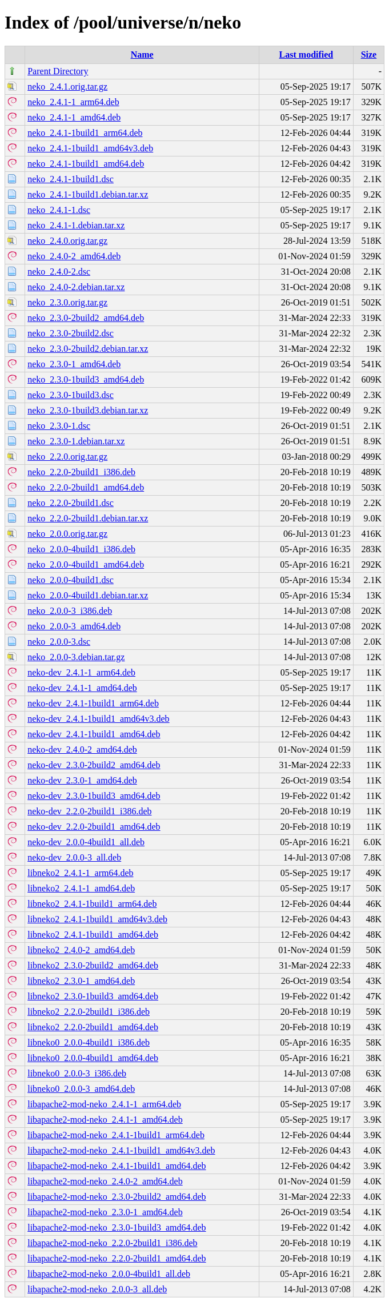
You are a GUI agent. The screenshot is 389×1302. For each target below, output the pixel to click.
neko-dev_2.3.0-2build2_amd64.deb (93, 765)
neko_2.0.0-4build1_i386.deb (81, 549)
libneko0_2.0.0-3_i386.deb (76, 1073)
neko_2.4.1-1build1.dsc (70, 179)
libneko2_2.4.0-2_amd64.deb (81, 950)
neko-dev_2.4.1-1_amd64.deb (82, 688)
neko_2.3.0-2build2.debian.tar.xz (87, 348)
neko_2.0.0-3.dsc (58, 641)
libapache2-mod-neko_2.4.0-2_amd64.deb (104, 1181)
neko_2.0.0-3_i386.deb (69, 611)
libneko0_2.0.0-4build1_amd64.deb (92, 1058)
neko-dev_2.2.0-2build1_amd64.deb (93, 826)
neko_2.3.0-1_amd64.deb (74, 364)
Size (369, 54)
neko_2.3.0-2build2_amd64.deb (85, 318)
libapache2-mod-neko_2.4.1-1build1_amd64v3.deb (121, 1150)
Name (142, 54)
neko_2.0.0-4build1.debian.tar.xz (87, 595)
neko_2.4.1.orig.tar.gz (67, 86)
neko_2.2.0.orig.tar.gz (67, 456)
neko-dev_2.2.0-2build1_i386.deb (89, 811)
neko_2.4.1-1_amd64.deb (74, 117)
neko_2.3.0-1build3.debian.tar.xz (87, 410)
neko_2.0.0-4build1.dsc (70, 580)
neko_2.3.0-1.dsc (58, 426)
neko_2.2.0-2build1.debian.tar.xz (87, 518)
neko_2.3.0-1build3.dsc (70, 395)
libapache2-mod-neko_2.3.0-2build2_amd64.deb (116, 1196)
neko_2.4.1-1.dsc (58, 210)
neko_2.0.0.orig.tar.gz (67, 534)
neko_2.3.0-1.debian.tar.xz (76, 441)
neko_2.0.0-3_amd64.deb (74, 626)
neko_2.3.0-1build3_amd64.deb (85, 379)
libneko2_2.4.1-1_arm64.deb (80, 873)
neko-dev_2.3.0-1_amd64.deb (82, 780)
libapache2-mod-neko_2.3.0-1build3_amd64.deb (116, 1227)
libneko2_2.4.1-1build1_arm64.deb (92, 904)
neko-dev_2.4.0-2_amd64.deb (82, 749)
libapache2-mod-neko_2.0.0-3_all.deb (97, 1289)
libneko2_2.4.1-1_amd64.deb (81, 888)
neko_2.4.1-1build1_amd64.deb (85, 163)
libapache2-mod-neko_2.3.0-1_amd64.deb (104, 1212)
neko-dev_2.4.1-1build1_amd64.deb (93, 734)
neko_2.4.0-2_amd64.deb (74, 256)
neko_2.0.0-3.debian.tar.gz (76, 657)
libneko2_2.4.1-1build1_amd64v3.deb (97, 919)
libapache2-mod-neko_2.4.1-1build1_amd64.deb (116, 1166)
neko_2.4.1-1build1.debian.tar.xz (87, 194)
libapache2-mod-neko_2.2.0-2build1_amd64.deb (116, 1258)
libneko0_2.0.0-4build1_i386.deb (88, 1042)
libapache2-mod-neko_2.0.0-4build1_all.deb (108, 1274)
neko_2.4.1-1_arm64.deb (73, 102)
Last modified (306, 54)
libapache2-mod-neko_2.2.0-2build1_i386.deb (112, 1243)
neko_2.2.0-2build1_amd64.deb (85, 487)
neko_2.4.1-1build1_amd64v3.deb (90, 148)
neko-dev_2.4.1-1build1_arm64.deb (93, 703)
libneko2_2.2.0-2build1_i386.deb (88, 1011)
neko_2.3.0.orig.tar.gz (67, 302)
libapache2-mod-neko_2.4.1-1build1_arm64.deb (115, 1135)
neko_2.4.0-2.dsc (58, 271)
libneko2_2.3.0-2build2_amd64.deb (92, 965)
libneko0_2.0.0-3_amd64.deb (81, 1089)
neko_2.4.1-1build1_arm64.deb (84, 133)
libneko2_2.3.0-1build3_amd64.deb (92, 996)
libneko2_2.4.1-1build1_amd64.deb (92, 934)
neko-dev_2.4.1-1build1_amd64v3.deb (98, 719)
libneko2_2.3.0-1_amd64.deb (81, 981)
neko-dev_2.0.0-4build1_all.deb (86, 842)
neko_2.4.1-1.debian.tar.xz (76, 225)
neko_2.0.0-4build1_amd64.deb (85, 564)
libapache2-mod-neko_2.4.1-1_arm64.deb (104, 1104)
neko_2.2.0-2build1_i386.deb (81, 472)
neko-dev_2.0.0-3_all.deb (74, 857)
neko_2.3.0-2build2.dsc (70, 333)
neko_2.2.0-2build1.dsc (70, 503)
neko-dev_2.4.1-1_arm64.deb (81, 672)
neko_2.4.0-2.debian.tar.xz (76, 287)
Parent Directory (57, 71)
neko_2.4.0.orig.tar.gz (67, 241)
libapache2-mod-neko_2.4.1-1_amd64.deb (104, 1119)
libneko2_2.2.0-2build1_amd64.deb (92, 1027)
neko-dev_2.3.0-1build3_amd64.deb (93, 796)
